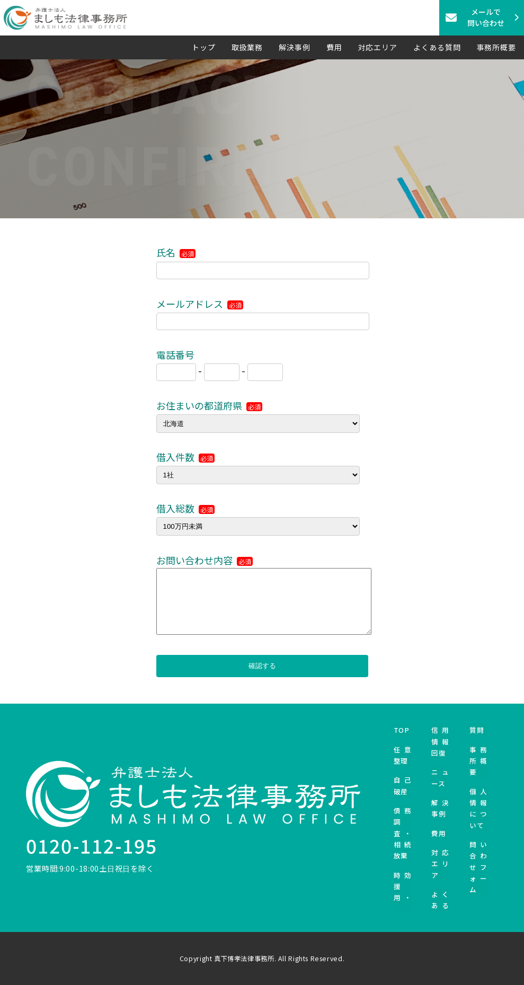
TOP (402, 730)
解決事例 (294, 47)
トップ (204, 47)
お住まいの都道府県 (209, 405)
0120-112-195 (91, 845)
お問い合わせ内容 (204, 560)
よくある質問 (436, 47)
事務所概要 (497, 47)
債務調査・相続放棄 (403, 832)
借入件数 (185, 457)
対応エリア (378, 47)
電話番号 (175, 354)
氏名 (176, 252)
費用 (334, 47)
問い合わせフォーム (478, 866)
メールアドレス (199, 303)
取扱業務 (247, 47)
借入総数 (185, 508)
